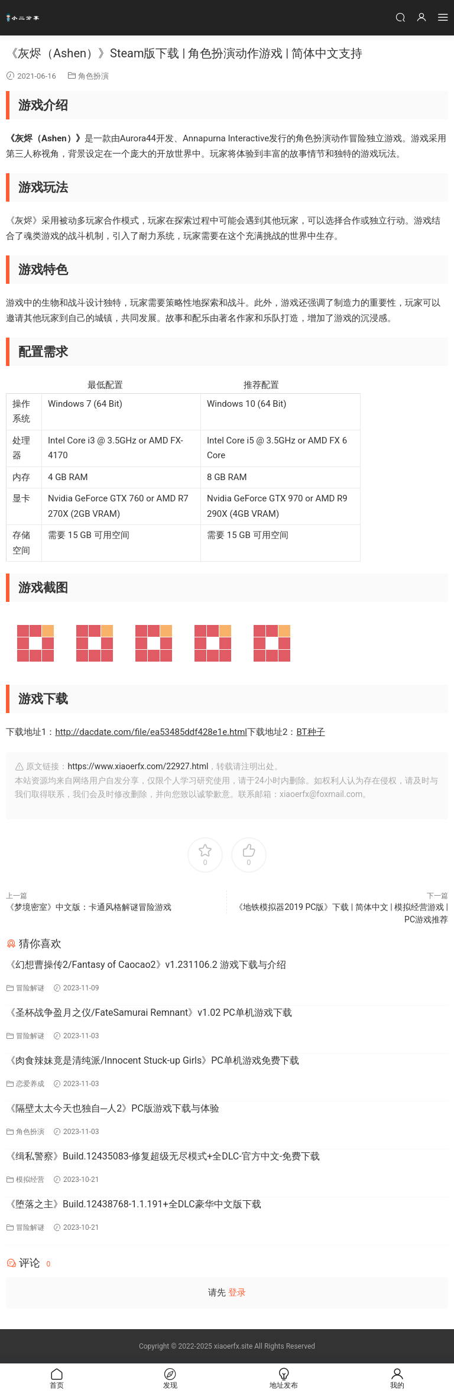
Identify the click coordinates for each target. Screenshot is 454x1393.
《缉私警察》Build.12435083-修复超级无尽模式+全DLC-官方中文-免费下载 (163, 1156)
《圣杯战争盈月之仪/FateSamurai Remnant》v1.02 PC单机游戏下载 (149, 1012)
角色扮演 (93, 76)
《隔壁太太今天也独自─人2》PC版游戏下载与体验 (112, 1108)
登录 (237, 1292)
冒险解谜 (30, 988)
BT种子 (310, 732)
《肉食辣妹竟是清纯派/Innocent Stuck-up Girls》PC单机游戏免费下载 (152, 1060)
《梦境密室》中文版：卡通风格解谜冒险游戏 (88, 907)
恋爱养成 (30, 1084)
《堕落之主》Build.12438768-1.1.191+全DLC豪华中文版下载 (133, 1204)
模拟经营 (30, 1179)
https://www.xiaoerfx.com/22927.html (137, 766)
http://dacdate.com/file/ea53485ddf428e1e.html (151, 732)
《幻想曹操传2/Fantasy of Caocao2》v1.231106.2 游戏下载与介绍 (146, 964)
